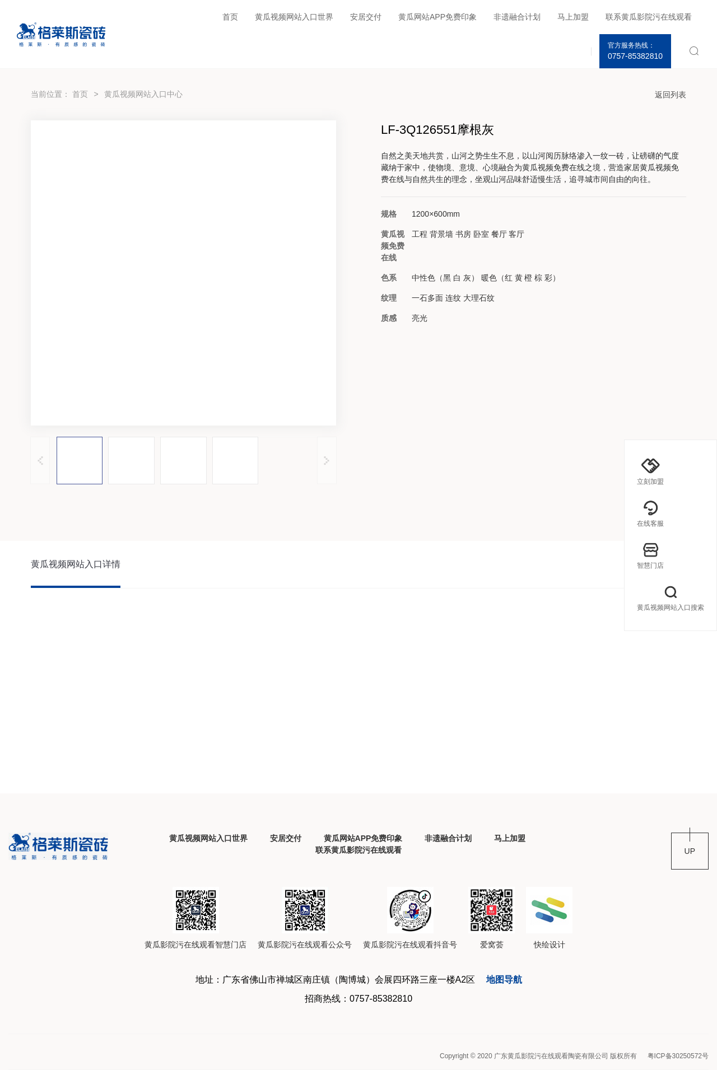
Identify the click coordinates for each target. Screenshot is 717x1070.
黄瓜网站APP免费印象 (437, 16)
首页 (230, 16)
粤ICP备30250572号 (678, 1056)
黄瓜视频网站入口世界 (294, 16)
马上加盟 (573, 16)
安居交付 (365, 16)
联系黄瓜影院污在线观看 (649, 16)
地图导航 (504, 979)
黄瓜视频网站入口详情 (75, 564)
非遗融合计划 (517, 16)
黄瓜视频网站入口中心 (143, 94)
